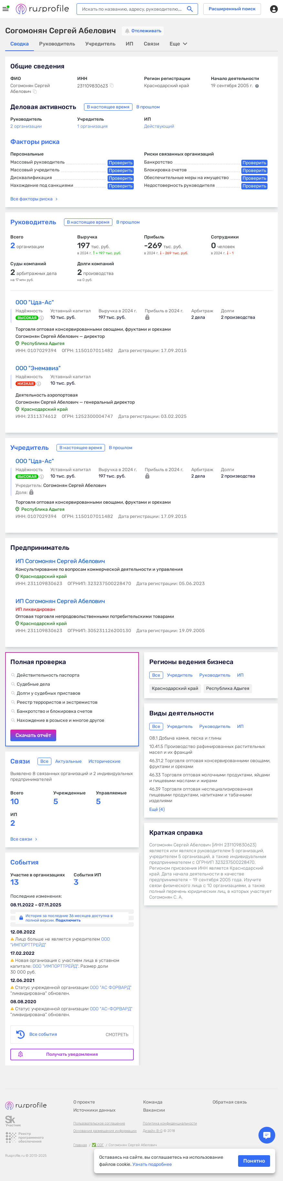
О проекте (84, 1102)
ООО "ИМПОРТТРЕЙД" (55, 966)
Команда (152, 1102)
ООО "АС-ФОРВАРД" (111, 1009)
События (24, 862)
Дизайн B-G (152, 1131)
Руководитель (33, 222)
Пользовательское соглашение (99, 1123)
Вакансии (154, 1110)
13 (14, 882)
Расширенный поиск (232, 9)
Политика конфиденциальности (170, 1123)
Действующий (159, 126)
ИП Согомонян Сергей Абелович (60, 561)
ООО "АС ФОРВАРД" (110, 987)
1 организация (92, 126)
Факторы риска (34, 142)
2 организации (26, 126)
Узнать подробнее (152, 1164)
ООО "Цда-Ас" (35, 302)
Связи (20, 761)
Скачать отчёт (72, 699)
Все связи (21, 839)
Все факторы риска (31, 199)
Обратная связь (230, 1102)
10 (14, 801)
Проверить (120, 163)
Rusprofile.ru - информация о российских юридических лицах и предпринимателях (42, 9)
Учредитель (29, 447)
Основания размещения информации (105, 1131)
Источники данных (94, 1110)
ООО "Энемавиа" (38, 368)
